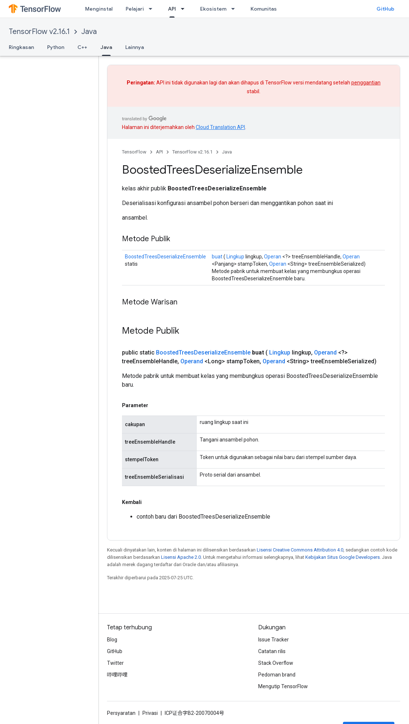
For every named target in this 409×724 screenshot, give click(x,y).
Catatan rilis (272, 651)
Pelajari (135, 8)
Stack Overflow (275, 663)
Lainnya (134, 47)
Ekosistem (213, 8)
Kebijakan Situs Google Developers (342, 557)
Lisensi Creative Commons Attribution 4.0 (300, 550)
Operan (272, 256)
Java (89, 31)
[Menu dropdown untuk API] (185, 9)
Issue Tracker (273, 639)
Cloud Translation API (220, 127)
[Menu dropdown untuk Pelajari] (152, 9)
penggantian (366, 83)
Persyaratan (121, 713)
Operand (325, 352)
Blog (112, 639)
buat (217, 256)
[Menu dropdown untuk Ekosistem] (235, 9)
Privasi (150, 713)
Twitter (115, 663)
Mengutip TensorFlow (283, 686)
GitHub (385, 8)
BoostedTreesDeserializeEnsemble (165, 256)
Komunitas (264, 8)
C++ (82, 47)
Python (55, 47)
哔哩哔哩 (117, 675)
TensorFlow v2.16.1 (39, 31)
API (159, 152)
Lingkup (235, 256)
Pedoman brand (276, 675)
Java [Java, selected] (106, 47)
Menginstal (98, 8)
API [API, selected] (172, 8)
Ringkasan (21, 47)
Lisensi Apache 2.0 (181, 557)
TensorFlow (134, 152)
